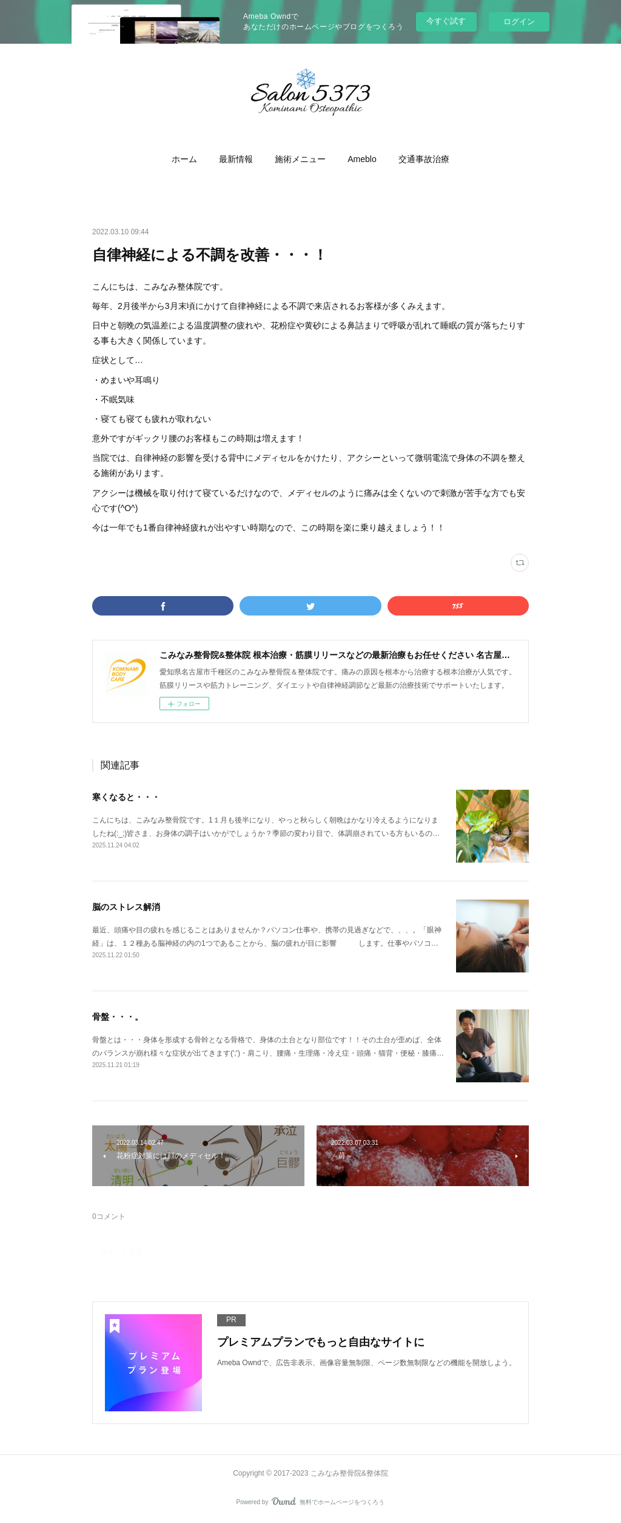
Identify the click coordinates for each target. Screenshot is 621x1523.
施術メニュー (300, 159)
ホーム (184, 159)
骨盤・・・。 (117, 1017)
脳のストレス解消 (126, 907)
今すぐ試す (446, 20)
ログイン (519, 21)
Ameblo (361, 159)
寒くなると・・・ (126, 797)
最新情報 (236, 159)
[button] (184, 159)
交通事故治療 (423, 159)
